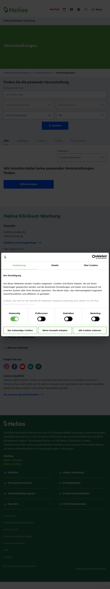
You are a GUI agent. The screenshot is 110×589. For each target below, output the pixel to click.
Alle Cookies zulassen (89, 330)
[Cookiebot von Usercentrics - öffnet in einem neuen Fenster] (94, 257)
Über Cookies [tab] (91, 265)
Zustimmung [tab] (19, 265)
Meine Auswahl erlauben (55, 330)
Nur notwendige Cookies (20, 330)
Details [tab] (55, 265)
